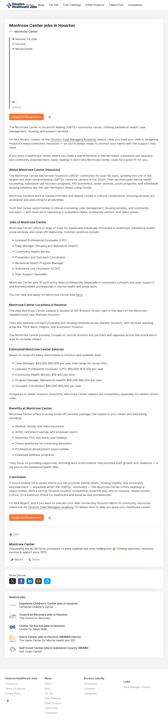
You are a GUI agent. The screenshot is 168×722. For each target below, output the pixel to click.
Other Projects (95, 5)
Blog (41, 5)
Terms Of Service (15, 688)
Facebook (8, 701)
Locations (89, 688)
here (79, 294)
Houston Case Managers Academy (73, 139)
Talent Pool (116, 5)
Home (48, 683)
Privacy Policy (13, 693)
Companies (135, 5)
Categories (90, 693)
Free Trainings (72, 5)
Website (18, 559)
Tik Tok (53, 5)
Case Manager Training (137, 687)
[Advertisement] (85, 74)
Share (21, 581)
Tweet (12, 581)
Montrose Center (26, 31)
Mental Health (23, 48)
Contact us (11, 683)
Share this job (49, 117)
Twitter (36, 559)
